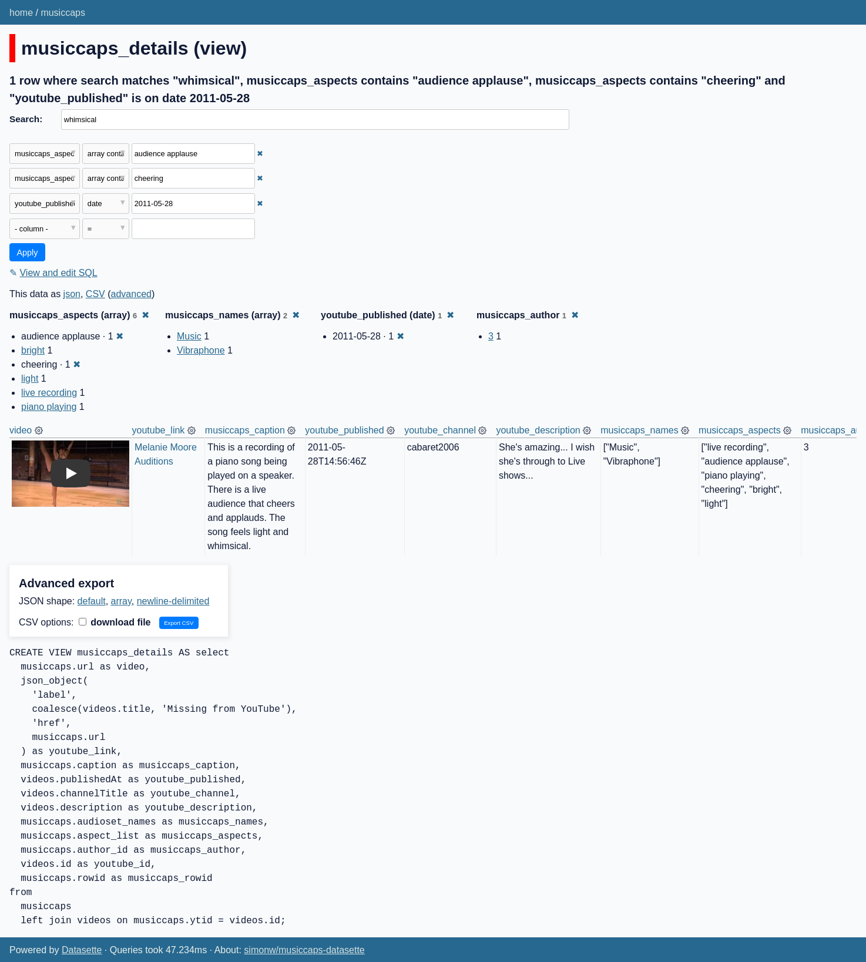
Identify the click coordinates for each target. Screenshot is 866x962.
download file (115, 622)
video (20, 430)
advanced (131, 294)
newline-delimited (173, 601)
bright (33, 350)
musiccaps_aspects (740, 430)
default (92, 601)
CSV (95, 294)
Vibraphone (201, 350)
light (29, 379)
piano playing (48, 407)
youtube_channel (440, 430)
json (71, 294)
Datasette (82, 950)
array (121, 601)
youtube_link (158, 430)
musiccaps (63, 13)
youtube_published (344, 430)
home (21, 13)
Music (189, 336)
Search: (25, 119)
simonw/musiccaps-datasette (304, 950)
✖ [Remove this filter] (260, 153)
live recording (49, 393)
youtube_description (538, 430)
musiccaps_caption (245, 430)
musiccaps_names (639, 430)
